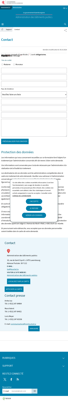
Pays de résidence (7, 89)
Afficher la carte (14, 289)
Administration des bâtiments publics (22, 275)
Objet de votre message (11, 55)
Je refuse (34, 208)
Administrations (17, 7)
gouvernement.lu (5, 7)
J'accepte (34, 201)
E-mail (6, 391)
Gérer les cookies (34, 215)
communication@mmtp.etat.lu (23, 324)
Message (5, 55)
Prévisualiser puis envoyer (14, 141)
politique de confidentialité (22, 196)
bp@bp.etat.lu (13, 269)
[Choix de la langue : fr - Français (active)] (65, 8)
